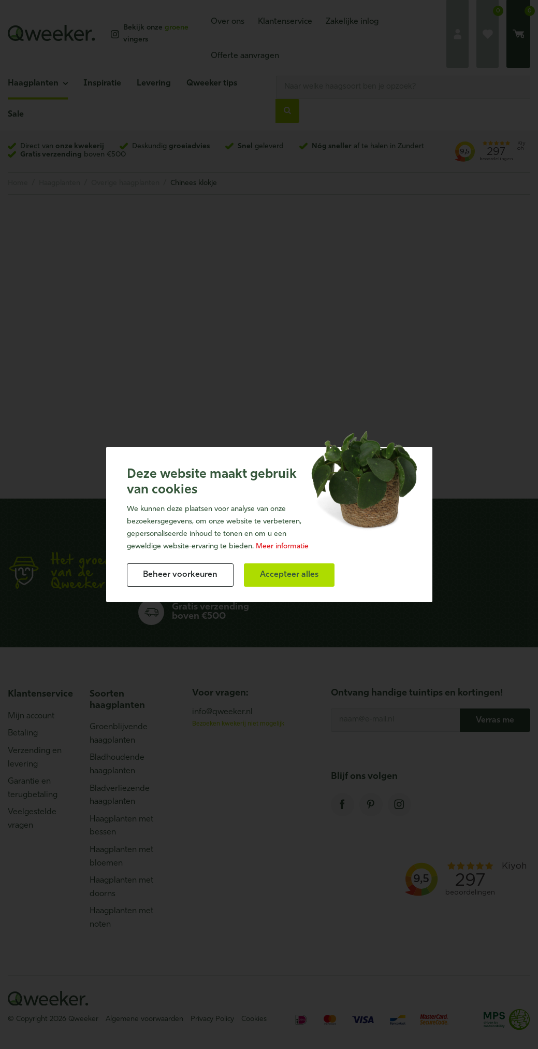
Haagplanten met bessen (121, 826)
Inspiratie (102, 83)
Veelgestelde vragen (32, 819)
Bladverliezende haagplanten (120, 795)
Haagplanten (33, 83)
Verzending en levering (35, 758)
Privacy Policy (212, 1019)
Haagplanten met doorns (121, 887)
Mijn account (31, 716)
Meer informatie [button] (282, 546)
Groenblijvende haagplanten (119, 734)
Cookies (254, 1019)
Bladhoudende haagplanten (117, 764)
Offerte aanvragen (245, 56)
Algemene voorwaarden (144, 1019)
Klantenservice (285, 22)
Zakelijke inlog (352, 22)
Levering (154, 83)
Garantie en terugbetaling (32, 788)
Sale (16, 114)
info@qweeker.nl (222, 712)
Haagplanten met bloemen (121, 857)
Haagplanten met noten (121, 918)
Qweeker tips (211, 83)
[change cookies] (180, 575)
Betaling (23, 733)
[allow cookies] (289, 575)
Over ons (227, 22)
